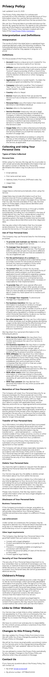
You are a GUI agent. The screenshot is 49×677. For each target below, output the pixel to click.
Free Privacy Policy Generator (23, 31)
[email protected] (20, 669)
